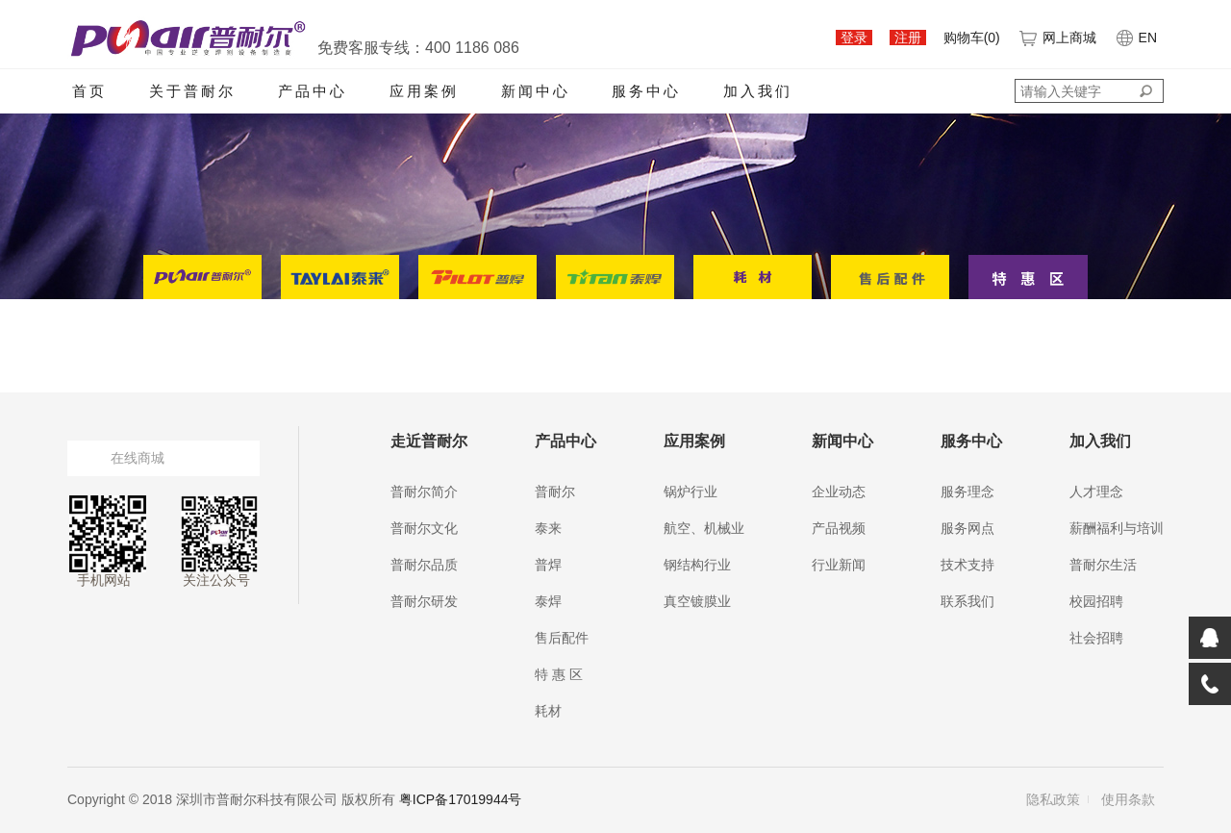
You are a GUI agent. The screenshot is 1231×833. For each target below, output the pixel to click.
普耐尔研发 (424, 601)
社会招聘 (1096, 637)
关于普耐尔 (192, 91)
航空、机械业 (704, 528)
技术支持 (967, 564)
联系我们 (967, 601)
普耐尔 (555, 491)
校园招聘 (1096, 601)
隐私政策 (1053, 799)
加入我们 (757, 91)
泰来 (548, 528)
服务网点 (967, 528)
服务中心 (646, 91)
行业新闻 (839, 564)
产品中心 (312, 91)
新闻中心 (535, 91)
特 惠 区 (559, 674)
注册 (907, 37)
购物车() (971, 37)
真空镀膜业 (697, 601)
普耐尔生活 (1103, 564)
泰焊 (548, 601)
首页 (89, 91)
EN (1135, 37)
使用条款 (1128, 799)
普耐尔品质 (424, 564)
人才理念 (1096, 491)
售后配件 (562, 637)
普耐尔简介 (424, 491)
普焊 (548, 564)
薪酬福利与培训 (1116, 528)
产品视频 (839, 528)
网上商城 (1056, 37)
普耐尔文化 (424, 528)
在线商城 (137, 458)
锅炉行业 (690, 491)
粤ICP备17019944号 (460, 799)
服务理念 (967, 491)
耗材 (548, 711)
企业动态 (839, 491)
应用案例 (424, 91)
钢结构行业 (697, 564)
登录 (854, 37)
